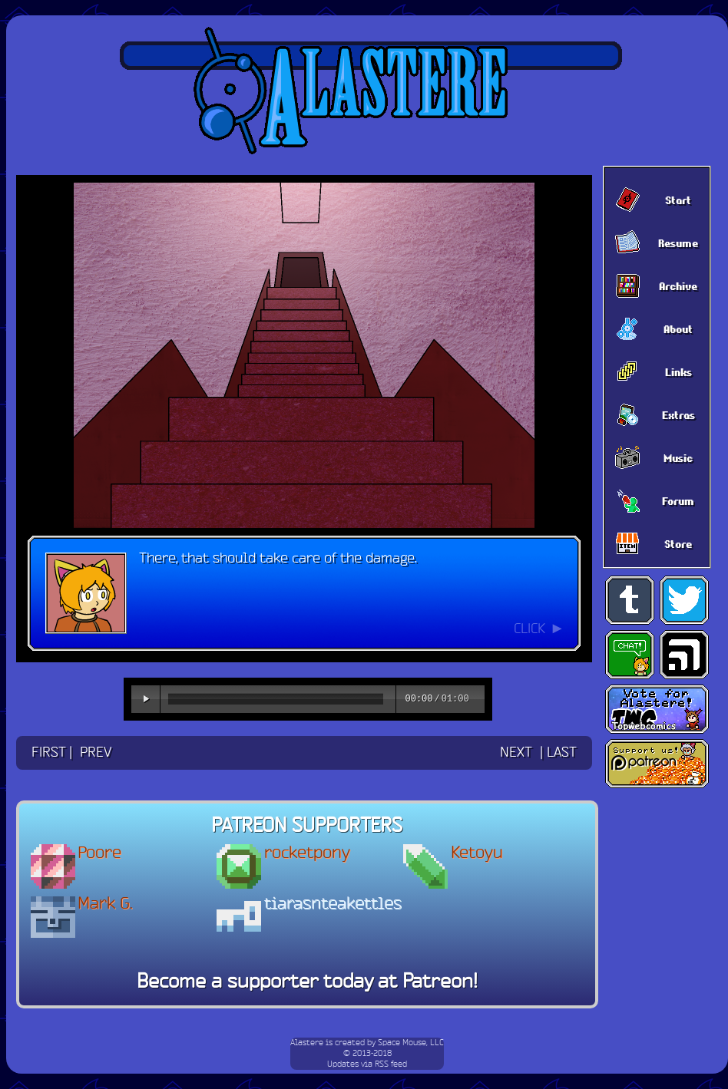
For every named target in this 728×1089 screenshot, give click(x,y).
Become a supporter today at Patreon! (307, 982)
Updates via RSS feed (367, 1064)
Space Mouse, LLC (411, 1043)
